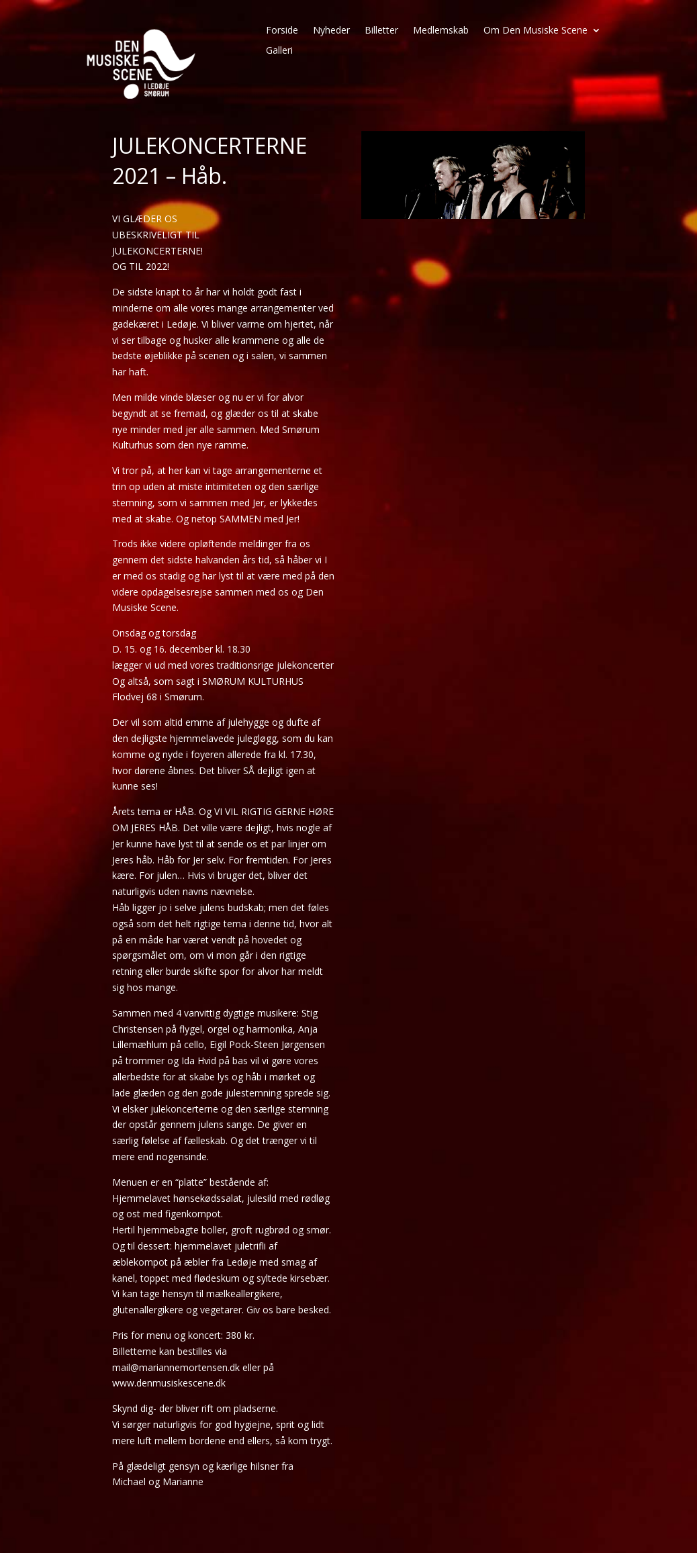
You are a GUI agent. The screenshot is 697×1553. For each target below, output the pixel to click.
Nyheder (331, 31)
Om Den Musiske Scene (535, 31)
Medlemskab (441, 31)
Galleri (279, 51)
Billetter (381, 31)
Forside (282, 31)
